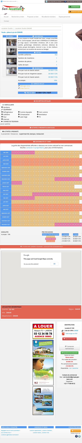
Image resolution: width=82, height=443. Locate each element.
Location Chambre (47, 430)
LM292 (76, 330)
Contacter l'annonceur (69, 347)
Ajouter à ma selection (69, 353)
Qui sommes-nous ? (6, 432)
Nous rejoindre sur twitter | (54, 2)
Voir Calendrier (73, 368)
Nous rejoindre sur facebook (72, 2)
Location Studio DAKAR (23, 28)
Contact (6, 21)
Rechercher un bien (18, 17)
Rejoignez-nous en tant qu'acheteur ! (10, 430)
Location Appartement (36, 430)
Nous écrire (76, 431)
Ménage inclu (25, 86)
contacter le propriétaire (35, 148)
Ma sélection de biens (49, 17)
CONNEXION (74, 7)
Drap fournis (24, 88)
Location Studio (7, 28)
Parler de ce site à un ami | (9, 1)
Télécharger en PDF (69, 333)
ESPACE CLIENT (75, 12)
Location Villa (45, 432)
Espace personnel (64, 17)
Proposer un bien (32, 17)
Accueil (6, 17)
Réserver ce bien (70, 339)
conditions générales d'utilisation (10, 435)
